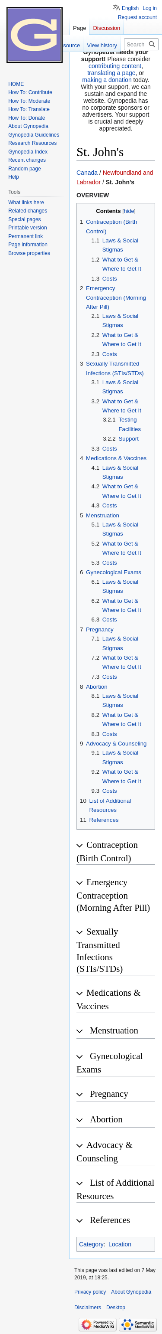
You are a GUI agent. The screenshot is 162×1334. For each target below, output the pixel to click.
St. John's (120, 182)
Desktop (115, 1308)
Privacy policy (90, 1292)
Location (119, 1244)
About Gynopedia (131, 1292)
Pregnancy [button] (109, 1094)
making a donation (106, 79)
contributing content (115, 65)
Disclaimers (87, 1308)
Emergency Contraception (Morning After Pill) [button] (113, 894)
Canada (87, 172)
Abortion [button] (106, 1119)
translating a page (111, 72)
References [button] (110, 1220)
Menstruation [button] (114, 1030)
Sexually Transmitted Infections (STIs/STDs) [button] (99, 950)
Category (91, 1244)
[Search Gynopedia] (141, 44)
